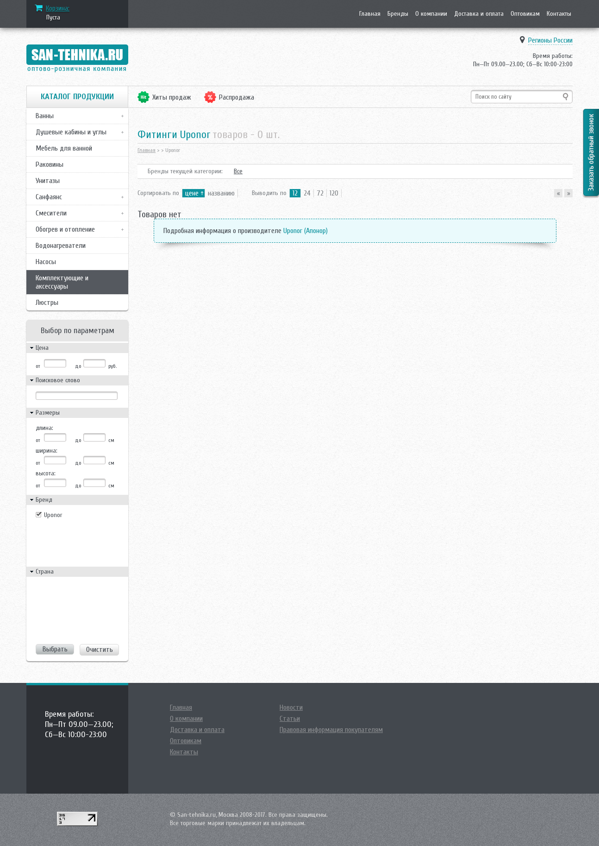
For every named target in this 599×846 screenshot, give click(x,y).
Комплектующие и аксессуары (62, 282)
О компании (431, 14)
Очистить (99, 649)
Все (238, 171)
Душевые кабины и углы (71, 132)
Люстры (47, 302)
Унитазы (48, 181)
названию (221, 193)
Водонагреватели (61, 245)
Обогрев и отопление (65, 229)
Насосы (46, 262)
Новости (291, 707)
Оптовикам (525, 14)
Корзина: (57, 8)
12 (295, 193)
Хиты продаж (171, 97)
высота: (46, 473)
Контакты (559, 14)
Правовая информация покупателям (331, 730)
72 (320, 193)
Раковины (49, 164)
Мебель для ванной (64, 148)
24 (307, 193)
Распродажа (236, 97)
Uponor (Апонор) (305, 231)
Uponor (53, 515)
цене (192, 193)
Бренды (397, 14)
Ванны (45, 116)
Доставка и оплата (479, 14)
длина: (44, 428)
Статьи (290, 718)
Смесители (51, 213)
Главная (370, 14)
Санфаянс (49, 197)
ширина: (46, 451)
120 (334, 193)
